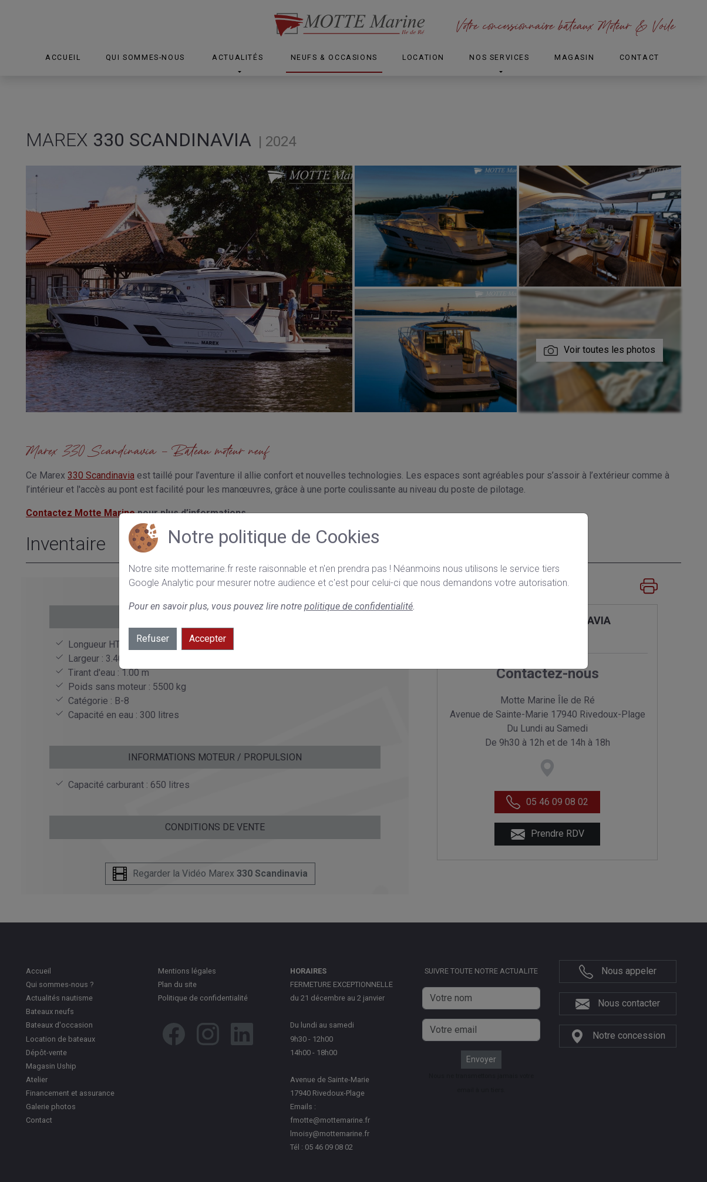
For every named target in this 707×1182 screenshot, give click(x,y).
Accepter (207, 638)
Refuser (152, 638)
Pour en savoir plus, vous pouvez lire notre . (272, 606)
